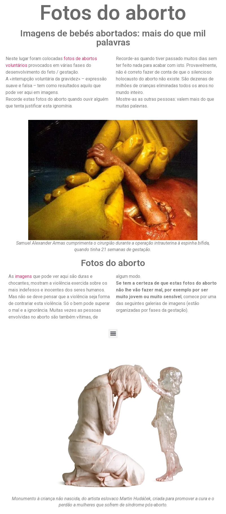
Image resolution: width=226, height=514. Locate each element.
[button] (113, 333)
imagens (23, 276)
